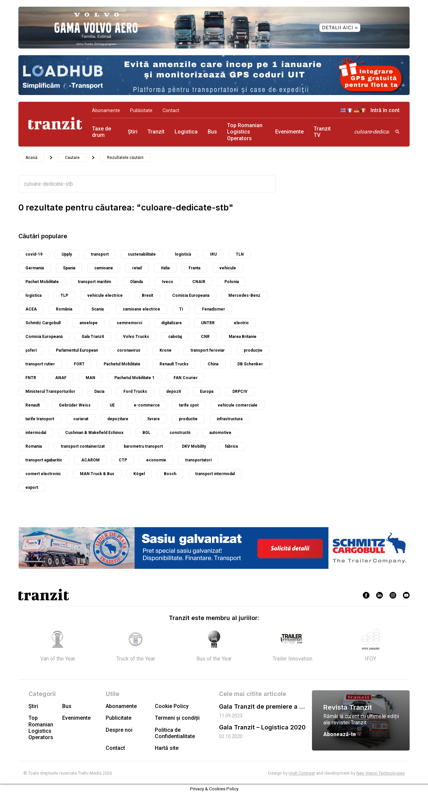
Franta (194, 268)
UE (112, 405)
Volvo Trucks (136, 336)
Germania (34, 268)
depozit (173, 391)
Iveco (167, 281)
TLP (64, 295)
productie (188, 419)
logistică (183, 254)
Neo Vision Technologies (380, 773)
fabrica (231, 446)
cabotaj (175, 336)
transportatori (198, 460)
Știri (132, 131)
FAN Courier (186, 377)
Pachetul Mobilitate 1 (134, 377)
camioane (103, 268)
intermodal (35, 432)
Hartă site (167, 748)
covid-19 (33, 254)
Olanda (136, 281)
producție (253, 350)
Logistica (186, 131)
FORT (79, 364)
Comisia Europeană (44, 336)
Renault (32, 405)
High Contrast (302, 773)
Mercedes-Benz (244, 295)
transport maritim (94, 281)
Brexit (147, 295)
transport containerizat (83, 446)
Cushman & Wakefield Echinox (94, 432)
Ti (181, 309)
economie (156, 460)
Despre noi (119, 730)
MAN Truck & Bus (97, 473)
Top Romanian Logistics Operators (244, 132)
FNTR (30, 377)
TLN (240, 254)
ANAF (61, 377)
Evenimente (289, 131)
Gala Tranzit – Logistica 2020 (262, 727)
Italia (165, 268)
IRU (213, 254)
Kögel (139, 473)
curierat (80, 419)
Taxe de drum (101, 131)
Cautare (72, 157)
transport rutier (40, 364)
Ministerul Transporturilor (50, 391)
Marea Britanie (242, 336)
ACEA (31, 309)
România (64, 309)
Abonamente (106, 110)
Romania (33, 446)
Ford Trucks (135, 391)
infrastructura (229, 419)
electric (241, 323)
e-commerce (147, 405)
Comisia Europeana (190, 295)
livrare (153, 419)
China (213, 364)
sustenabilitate (142, 254)
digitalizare (171, 323)
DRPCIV (239, 391)
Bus (212, 131)
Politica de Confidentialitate (175, 733)
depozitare (117, 419)
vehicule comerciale (237, 405)
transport (100, 254)
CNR (205, 336)
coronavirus (128, 350)
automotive (220, 432)
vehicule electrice (105, 295)
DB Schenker (250, 364)
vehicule (227, 268)
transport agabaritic (43, 460)
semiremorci (129, 323)
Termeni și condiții (177, 718)
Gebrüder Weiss (75, 405)
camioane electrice (141, 309)
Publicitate (141, 110)
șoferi (31, 350)
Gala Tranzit (93, 336)
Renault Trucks (174, 364)
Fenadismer (213, 309)
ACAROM (90, 460)
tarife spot (189, 405)
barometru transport (143, 446)
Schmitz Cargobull (43, 323)
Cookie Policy (172, 706)
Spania (69, 268)
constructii (180, 432)
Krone (165, 350)
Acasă (31, 157)
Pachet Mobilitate (42, 281)
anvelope (89, 323)
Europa (206, 391)
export (31, 487)
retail (137, 268)
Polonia (231, 281)
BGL (146, 432)
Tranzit (156, 131)
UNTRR (208, 323)
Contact (171, 110)
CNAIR (198, 281)
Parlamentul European (77, 350)
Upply (67, 254)
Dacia (99, 391)
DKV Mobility (194, 446)
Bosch (170, 473)
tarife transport (39, 419)
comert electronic (43, 473)
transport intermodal (215, 473)
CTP (123, 460)
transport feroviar (208, 350)
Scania (97, 309)
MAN (90, 377)
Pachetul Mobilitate (122, 364)
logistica (33, 295)
